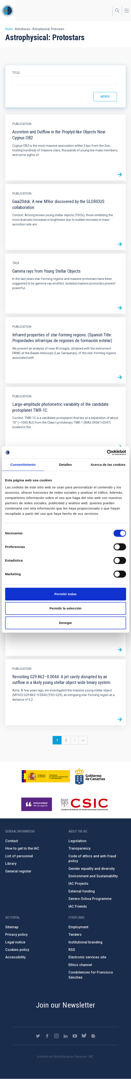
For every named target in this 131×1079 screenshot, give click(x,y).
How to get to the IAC (22, 848)
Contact (11, 841)
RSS (71, 950)
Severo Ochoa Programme (89, 899)
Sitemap (11, 927)
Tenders (75, 934)
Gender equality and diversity (91, 869)
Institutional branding (85, 942)
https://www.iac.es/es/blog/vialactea (93, 1036)
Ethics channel (80, 965)
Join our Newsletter (65, 1005)
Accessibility (15, 957)
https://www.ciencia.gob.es (46, 776)
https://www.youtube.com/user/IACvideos (74, 1036)
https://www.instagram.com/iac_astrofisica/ (56, 1036)
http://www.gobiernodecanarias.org (90, 776)
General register (18, 871)
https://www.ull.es (37, 804)
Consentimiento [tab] (23, 464)
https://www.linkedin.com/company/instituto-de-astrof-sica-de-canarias (65, 1036)
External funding (81, 891)
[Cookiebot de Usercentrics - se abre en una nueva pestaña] (107, 452)
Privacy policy (16, 934)
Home (9, 29)
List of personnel (19, 856)
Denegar (65, 623)
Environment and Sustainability (93, 876)
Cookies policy (17, 950)
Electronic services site (87, 957)
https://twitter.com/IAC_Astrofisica (38, 1036)
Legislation (77, 841)
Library (10, 863)
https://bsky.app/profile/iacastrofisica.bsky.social (84, 1036)
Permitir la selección (66, 608)
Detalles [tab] (65, 464)
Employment (78, 927)
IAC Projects (78, 883)
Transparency (79, 848)
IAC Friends (77, 906)
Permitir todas (65, 594)
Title (16, 72)
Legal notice (15, 942)
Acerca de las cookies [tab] (108, 464)
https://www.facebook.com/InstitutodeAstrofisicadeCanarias (47, 1036)
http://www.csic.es (84, 804)
